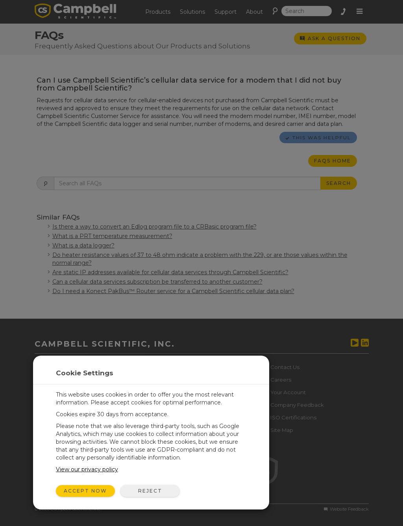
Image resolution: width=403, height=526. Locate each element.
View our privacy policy (87, 469)
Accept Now (85, 491)
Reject (150, 491)
